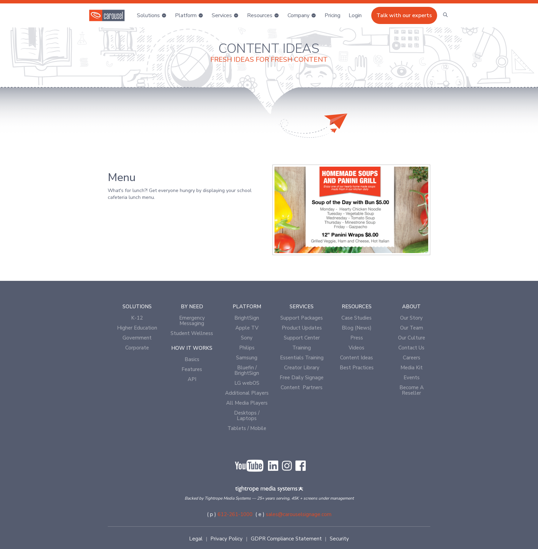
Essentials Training (302, 357)
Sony (247, 337)
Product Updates (302, 327)
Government (137, 337)
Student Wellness (192, 333)
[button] (152, 15)
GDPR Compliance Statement (286, 538)
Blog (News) (357, 327)
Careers (411, 357)
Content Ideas (356, 357)
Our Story (411, 317)
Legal (195, 538)
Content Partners (302, 387)
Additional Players (247, 393)
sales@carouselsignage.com (298, 514)
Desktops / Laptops (246, 415)
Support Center (302, 337)
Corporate (137, 347)
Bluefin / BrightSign (246, 370)
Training (301, 347)
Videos (356, 347)
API (192, 379)
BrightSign (246, 317)
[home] (107, 15)
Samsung (246, 357)
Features (192, 369)
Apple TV (246, 327)
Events (412, 377)
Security (339, 538)
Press (356, 337)
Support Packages (301, 317)
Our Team (411, 327)
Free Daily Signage (302, 377)
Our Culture (411, 337)
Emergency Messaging (192, 320)
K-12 (137, 317)
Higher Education (137, 327)
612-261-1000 (235, 514)
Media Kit (411, 367)
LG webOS (246, 383)
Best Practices (357, 367)
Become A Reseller (411, 390)
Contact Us (411, 347)
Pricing (332, 15)
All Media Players (247, 402)
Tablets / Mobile (246, 428)
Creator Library (301, 367)
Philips (247, 347)
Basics (192, 359)
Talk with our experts (404, 15)
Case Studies (356, 317)
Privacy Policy (226, 538)
